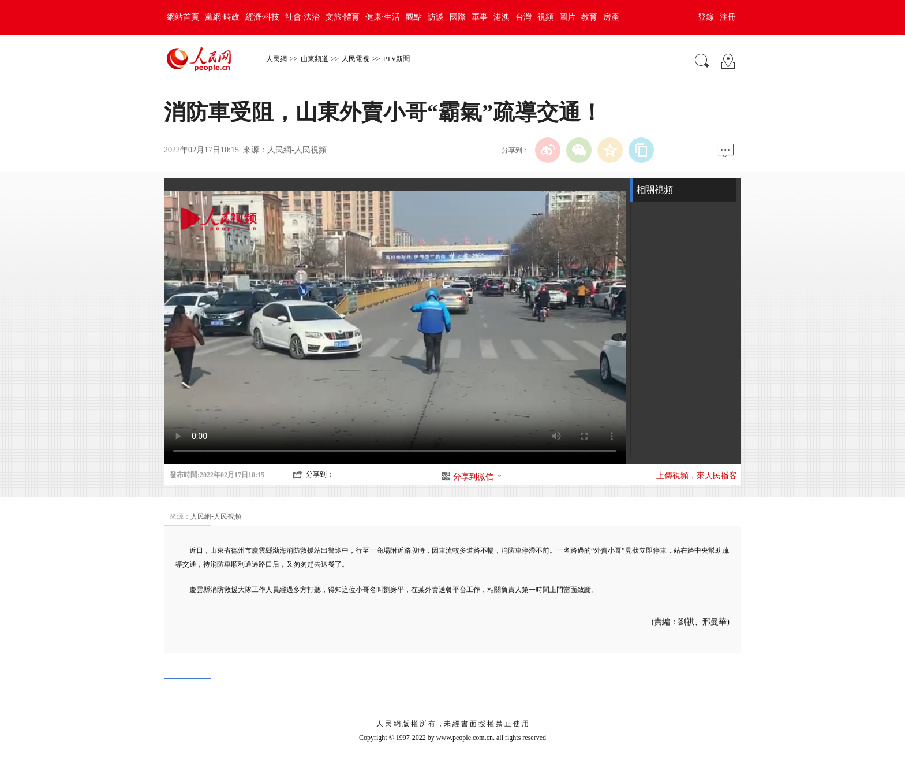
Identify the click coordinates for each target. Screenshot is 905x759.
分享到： (320, 474)
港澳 (501, 17)
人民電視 (355, 59)
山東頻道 (314, 59)
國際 (458, 17)
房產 (611, 17)
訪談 (436, 17)
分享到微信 (478, 476)
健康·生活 (382, 17)
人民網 (276, 59)
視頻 (545, 17)
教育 (589, 17)
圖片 (567, 17)
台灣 (523, 17)
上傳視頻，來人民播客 (696, 475)
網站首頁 (183, 17)
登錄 (706, 17)
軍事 (480, 17)
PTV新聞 (396, 59)
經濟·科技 (262, 17)
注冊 (728, 17)
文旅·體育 (343, 17)
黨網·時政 (222, 17)
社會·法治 (302, 17)
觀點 (414, 17)
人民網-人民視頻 (297, 150)
